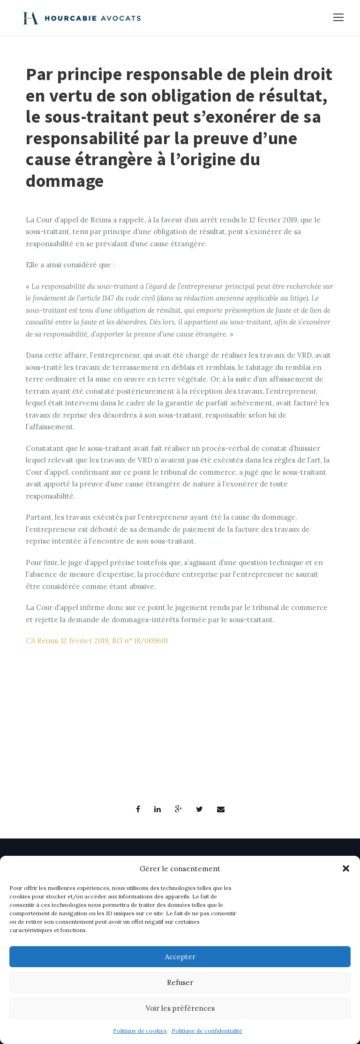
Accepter (180, 956)
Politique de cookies (140, 1030)
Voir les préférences (180, 1008)
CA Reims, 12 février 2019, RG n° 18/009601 (97, 640)
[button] (346, 868)
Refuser (180, 982)
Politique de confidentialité (207, 1030)
